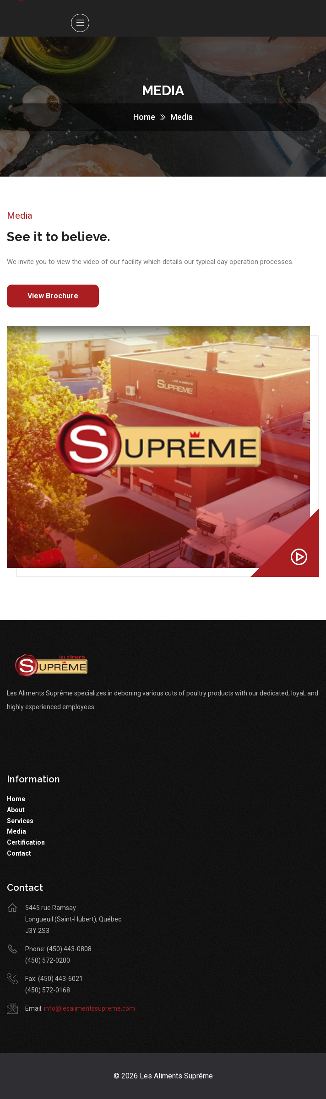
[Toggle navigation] (80, 23)
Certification (26, 842)
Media (16, 831)
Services (20, 820)
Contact (19, 853)
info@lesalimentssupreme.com (89, 1008)
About (16, 809)
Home (144, 117)
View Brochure (52, 295)
